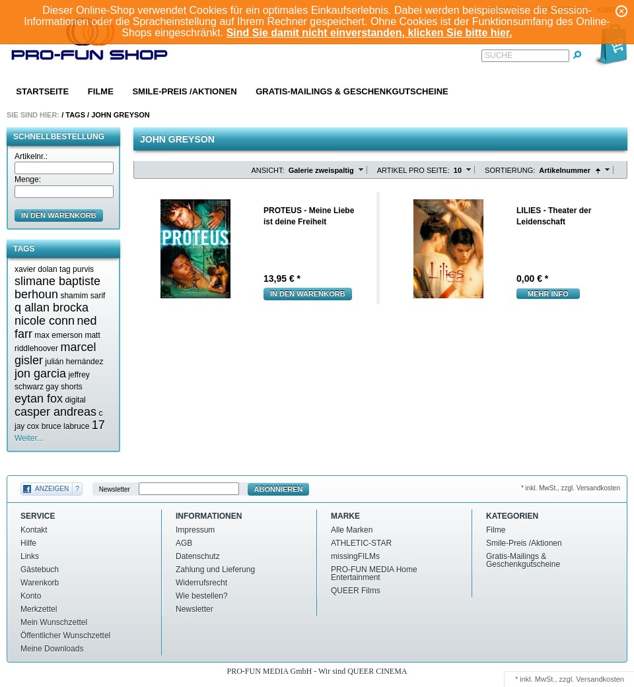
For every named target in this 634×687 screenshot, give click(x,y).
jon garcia (40, 373)
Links (29, 556)
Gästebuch (39, 569)
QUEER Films (355, 590)
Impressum (195, 530)
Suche (498, 55)
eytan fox (39, 398)
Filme (101, 91)
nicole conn (45, 320)
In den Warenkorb (307, 294)
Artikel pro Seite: (413, 170)
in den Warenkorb (58, 215)
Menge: (28, 179)
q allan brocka (51, 307)
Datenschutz (198, 556)
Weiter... (29, 438)
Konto (30, 596)
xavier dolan (36, 269)
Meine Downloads (51, 648)
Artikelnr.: (31, 156)
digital (75, 400)
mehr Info (548, 294)
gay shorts (64, 386)
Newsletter (114, 489)
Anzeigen (52, 488)
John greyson (120, 115)
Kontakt (34, 530)
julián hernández (74, 361)
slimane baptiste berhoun (57, 288)
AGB (184, 543)
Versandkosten (600, 679)
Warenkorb (39, 582)
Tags (75, 115)
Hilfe (28, 543)
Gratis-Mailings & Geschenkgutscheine (352, 91)
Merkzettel (38, 609)
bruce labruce (66, 426)
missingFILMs (355, 556)
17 (98, 425)
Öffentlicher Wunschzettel (65, 635)
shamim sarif (82, 295)
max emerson (58, 335)
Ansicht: (268, 170)
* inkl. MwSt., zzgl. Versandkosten (570, 488)
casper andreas (55, 411)
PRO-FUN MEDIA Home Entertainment (374, 573)
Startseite (42, 91)
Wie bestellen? (202, 596)
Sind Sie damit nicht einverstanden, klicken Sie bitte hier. (369, 32)
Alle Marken (351, 530)
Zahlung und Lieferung (215, 569)
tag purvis (76, 269)
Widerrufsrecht (201, 582)
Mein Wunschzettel (53, 622)
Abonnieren (278, 489)
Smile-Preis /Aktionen (184, 91)
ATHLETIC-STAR (361, 543)
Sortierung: (510, 170)
